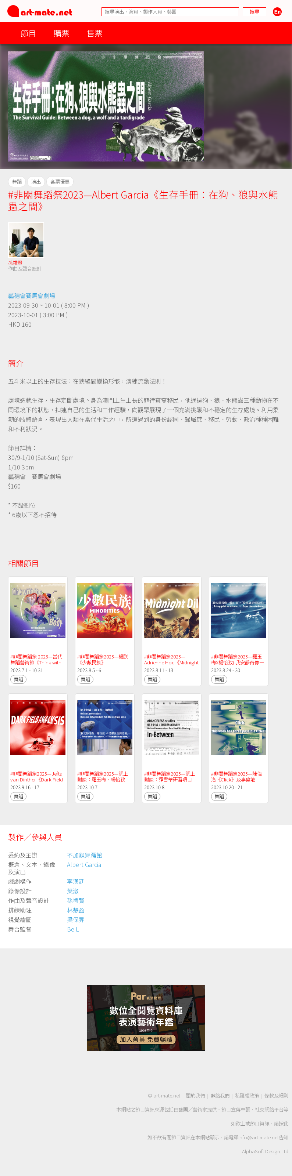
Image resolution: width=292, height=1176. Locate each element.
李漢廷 (76, 881)
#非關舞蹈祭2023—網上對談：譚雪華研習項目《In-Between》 (169, 779)
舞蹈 (18, 679)
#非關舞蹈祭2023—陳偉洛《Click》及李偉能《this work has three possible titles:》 (236, 782)
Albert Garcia (84, 864)
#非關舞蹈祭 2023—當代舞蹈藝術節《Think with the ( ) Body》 (36, 662)
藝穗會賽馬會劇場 (31, 295)
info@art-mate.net (258, 1137)
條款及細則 (276, 1095)
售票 (94, 33)
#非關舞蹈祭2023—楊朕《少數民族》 (102, 659)
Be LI (74, 929)
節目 (28, 33)
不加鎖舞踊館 (84, 854)
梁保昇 (76, 919)
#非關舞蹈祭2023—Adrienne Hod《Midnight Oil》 (172, 662)
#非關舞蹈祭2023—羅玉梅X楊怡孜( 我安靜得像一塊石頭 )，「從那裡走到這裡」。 (238, 665)
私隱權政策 (247, 1095)
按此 (283, 1123)
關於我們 (195, 1095)
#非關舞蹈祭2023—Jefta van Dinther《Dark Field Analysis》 (37, 779)
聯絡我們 (219, 1095)
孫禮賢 (15, 262)
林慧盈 (76, 909)
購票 (61, 33)
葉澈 (73, 890)
